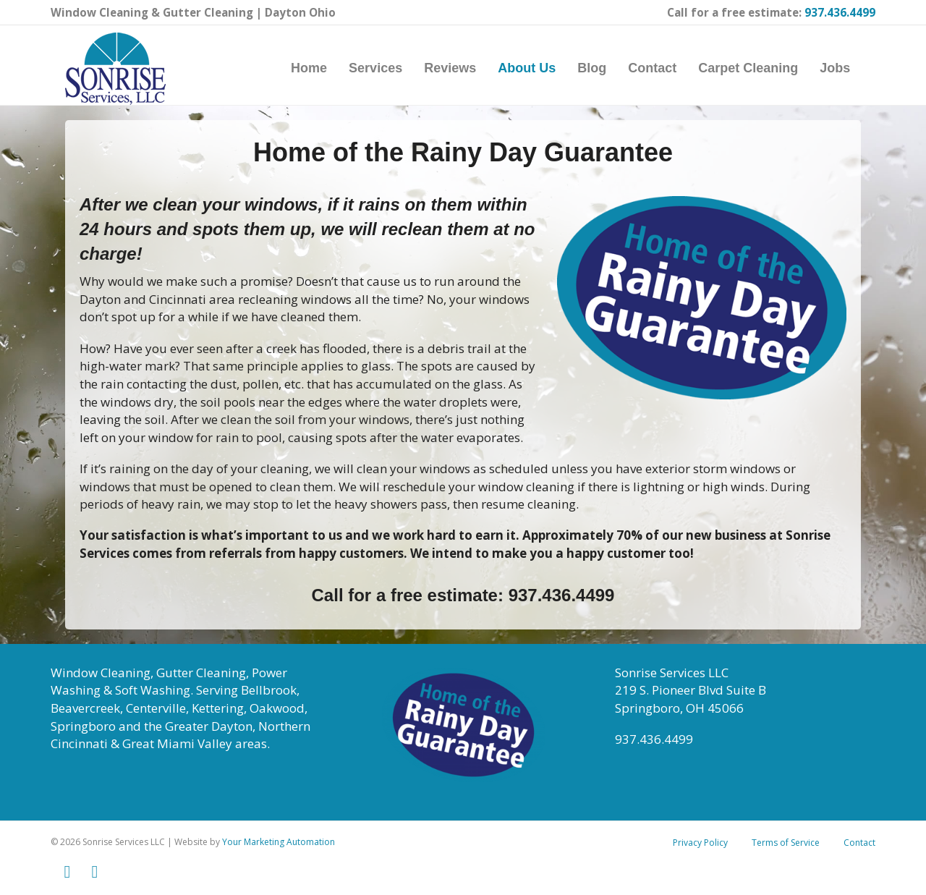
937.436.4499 (839, 12)
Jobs (849, 68)
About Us (541, 68)
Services (390, 68)
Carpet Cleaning (762, 68)
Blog (606, 68)
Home (323, 68)
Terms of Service (786, 850)
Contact (666, 68)
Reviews (464, 68)
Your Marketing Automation (278, 849)
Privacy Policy (700, 850)
